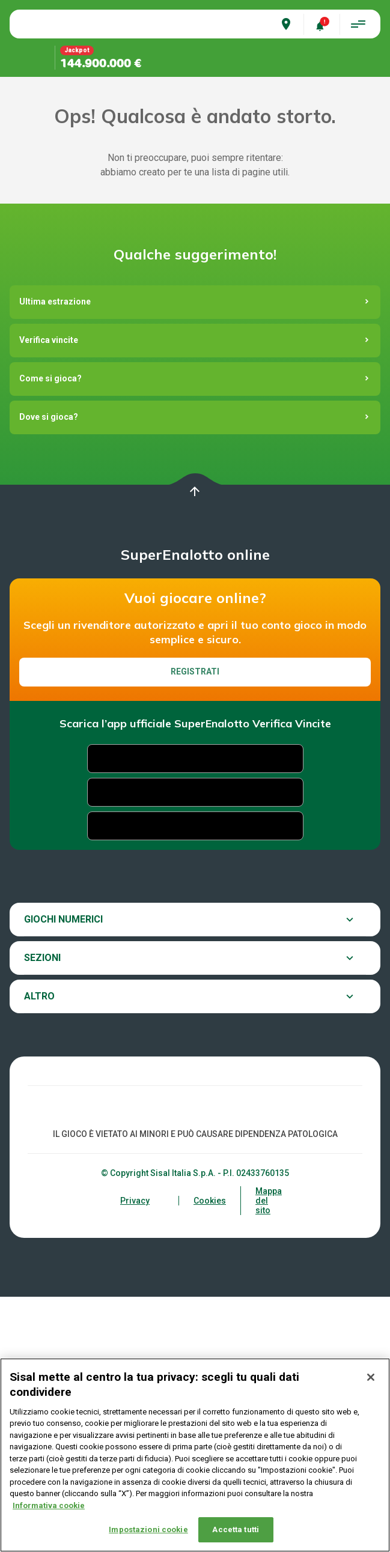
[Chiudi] (371, 1377)
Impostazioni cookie (148, 1529)
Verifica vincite (48, 571)
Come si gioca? (50, 609)
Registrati (195, 903)
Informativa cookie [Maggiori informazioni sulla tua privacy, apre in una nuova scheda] (49, 1505)
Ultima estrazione (55, 533)
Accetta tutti (235, 1529)
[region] (195, 1455)
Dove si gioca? (48, 648)
